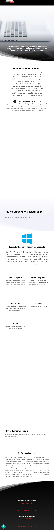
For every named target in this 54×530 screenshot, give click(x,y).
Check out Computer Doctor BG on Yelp (27, 512)
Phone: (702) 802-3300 (27, 504)
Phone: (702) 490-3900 (27, 520)
